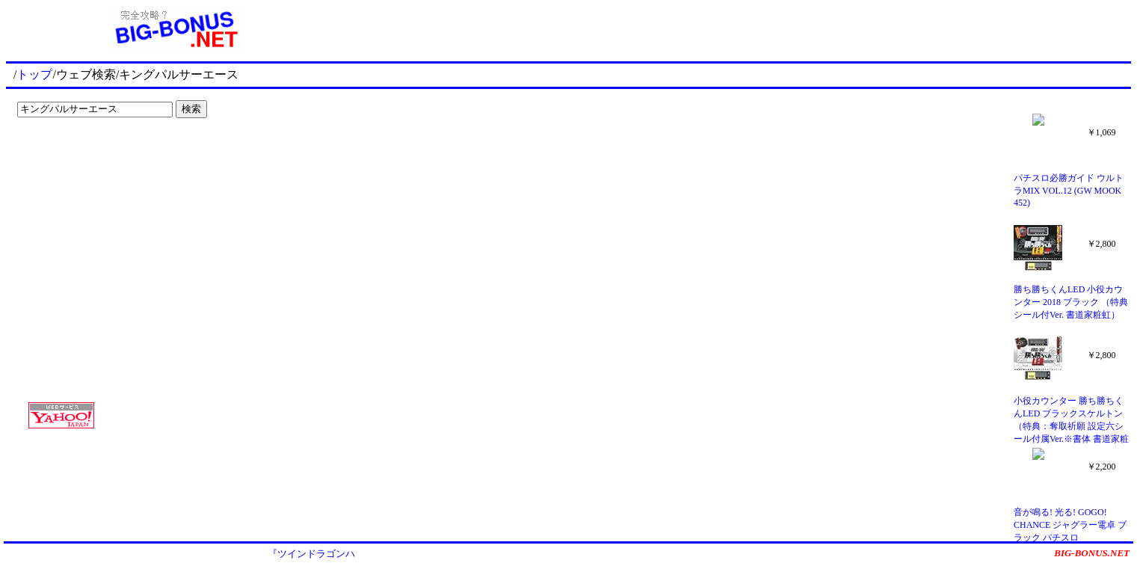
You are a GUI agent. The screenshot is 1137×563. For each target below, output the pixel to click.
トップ (34, 74)
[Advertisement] (104, 154)
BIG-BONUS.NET (1092, 553)
